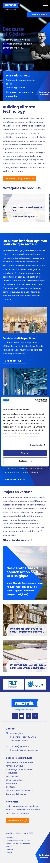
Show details (35, 445)
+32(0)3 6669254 (23, 746)
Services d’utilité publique (19, 338)
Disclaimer (10, 837)
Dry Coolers (11, 787)
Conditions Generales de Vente (18, 840)
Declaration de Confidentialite (18, 843)
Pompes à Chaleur (14, 766)
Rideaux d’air (11, 783)
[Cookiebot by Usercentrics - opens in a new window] (35, 400)
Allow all (25, 453)
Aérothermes (12, 776)
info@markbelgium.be (27, 750)
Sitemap (9, 850)
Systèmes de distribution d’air (19, 790)
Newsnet (9, 846)
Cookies (9, 852)
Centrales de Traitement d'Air (26, 209)
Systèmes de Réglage (16, 794)
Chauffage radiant (14, 780)
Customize (25, 461)
